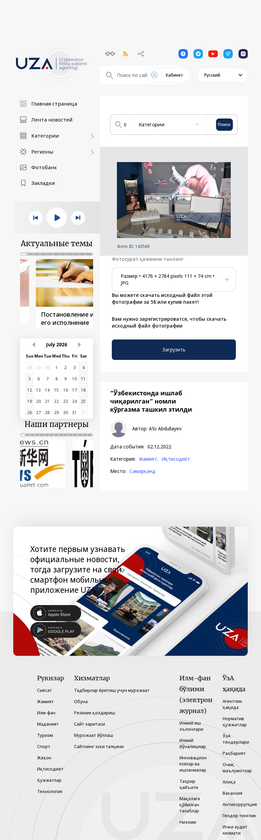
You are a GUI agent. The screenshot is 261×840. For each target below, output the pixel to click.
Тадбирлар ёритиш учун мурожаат (112, 686)
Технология (49, 787)
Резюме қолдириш (94, 708)
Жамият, (148, 459)
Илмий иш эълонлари (191, 721)
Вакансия (232, 789)
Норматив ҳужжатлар (235, 717)
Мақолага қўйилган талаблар (189, 800)
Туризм (45, 731)
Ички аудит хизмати (235, 825)
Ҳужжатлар (49, 776)
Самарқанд (142, 471)
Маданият (48, 719)
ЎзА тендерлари (236, 734)
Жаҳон (44, 753)
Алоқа (229, 777)
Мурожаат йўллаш (93, 731)
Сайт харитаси (89, 719)
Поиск (224, 124)
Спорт (43, 742)
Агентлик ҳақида (232, 700)
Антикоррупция (240, 800)
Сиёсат (44, 686)
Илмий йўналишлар (192, 739)
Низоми (187, 817)
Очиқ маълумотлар (237, 763)
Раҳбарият (234, 749)
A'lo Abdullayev (165, 428)
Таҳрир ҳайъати (188, 780)
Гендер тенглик (239, 811)
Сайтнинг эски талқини (99, 742)
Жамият (45, 697)
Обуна (81, 697)
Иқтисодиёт (175, 459)
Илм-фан (46, 708)
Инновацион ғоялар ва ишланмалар (193, 759)
